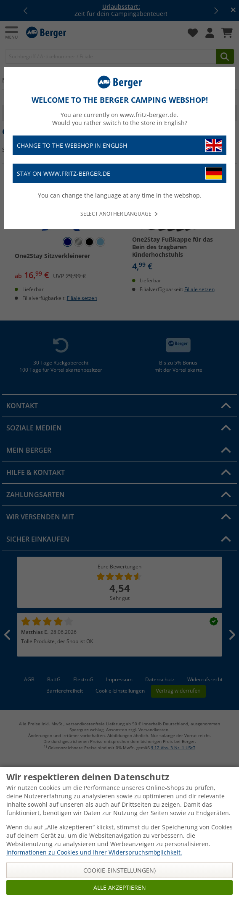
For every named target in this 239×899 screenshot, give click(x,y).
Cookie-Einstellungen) (119, 870)
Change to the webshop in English (119, 145)
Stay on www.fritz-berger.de (119, 173)
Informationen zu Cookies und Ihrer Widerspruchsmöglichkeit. (94, 852)
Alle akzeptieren (119, 887)
